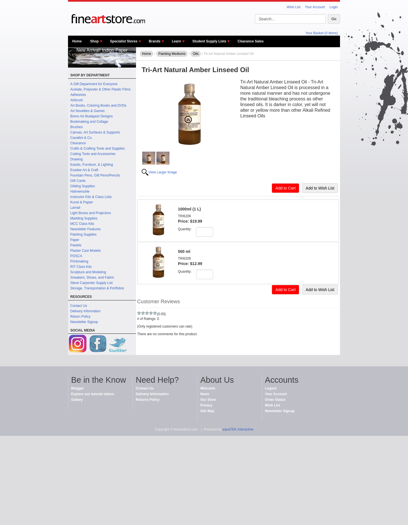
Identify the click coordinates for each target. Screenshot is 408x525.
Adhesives (78, 95)
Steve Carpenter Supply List (91, 283)
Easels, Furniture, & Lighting (91, 165)
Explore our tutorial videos (92, 394)
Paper (74, 240)
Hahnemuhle (80, 191)
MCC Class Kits (82, 224)
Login (334, 7)
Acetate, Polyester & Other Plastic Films (100, 89)
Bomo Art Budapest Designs (91, 116)
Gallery (77, 400)
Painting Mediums (171, 54)
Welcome (207, 388)
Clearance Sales (250, 41)
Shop (94, 41)
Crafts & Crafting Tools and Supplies (97, 148)
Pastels (75, 245)
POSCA (76, 256)
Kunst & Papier (81, 202)
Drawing (76, 159)
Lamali (75, 208)
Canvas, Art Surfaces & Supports (95, 132)
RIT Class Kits (81, 267)
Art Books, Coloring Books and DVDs (98, 105)
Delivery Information (85, 311)
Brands (154, 41)
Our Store (208, 400)
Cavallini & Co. (81, 138)
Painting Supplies (83, 234)
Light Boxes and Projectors (90, 213)
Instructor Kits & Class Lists (91, 197)
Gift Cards (78, 181)
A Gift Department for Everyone (94, 84)
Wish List (294, 7)
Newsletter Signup (84, 322)
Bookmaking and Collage (89, 122)
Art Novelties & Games (87, 111)
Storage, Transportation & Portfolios (97, 288)
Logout (271, 388)
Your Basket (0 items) (321, 33)
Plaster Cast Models (85, 251)
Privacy (206, 405)
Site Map (207, 411)
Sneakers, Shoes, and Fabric (92, 277)
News (204, 394)
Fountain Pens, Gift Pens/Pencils (95, 175)
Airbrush (76, 100)
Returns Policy (148, 400)
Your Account (315, 7)
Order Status (275, 400)
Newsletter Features (85, 229)
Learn (176, 41)
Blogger (77, 388)
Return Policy (80, 317)
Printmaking (79, 261)
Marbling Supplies (83, 218)
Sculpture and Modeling (88, 272)
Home (77, 41)
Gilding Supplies (82, 186)
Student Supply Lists (209, 41)
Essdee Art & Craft (84, 170)
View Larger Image (162, 172)
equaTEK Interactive (237, 429)
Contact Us (78, 306)
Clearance (78, 143)
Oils (196, 54)
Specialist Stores (123, 41)
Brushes (76, 127)
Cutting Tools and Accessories (93, 154)
